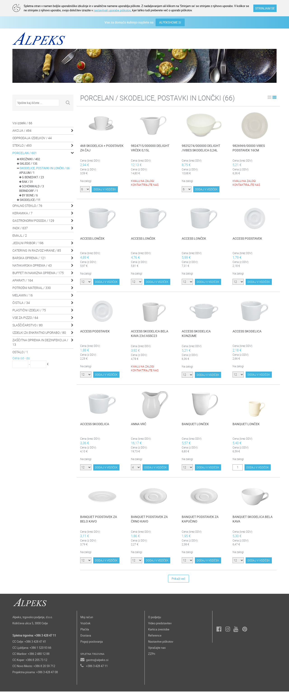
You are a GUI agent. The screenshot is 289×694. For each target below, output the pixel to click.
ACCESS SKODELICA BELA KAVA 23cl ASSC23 (149, 333)
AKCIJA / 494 (21, 130)
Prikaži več (178, 581)
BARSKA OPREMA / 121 (29, 257)
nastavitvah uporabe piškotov (112, 10)
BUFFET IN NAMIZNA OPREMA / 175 (38, 272)
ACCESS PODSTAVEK (247, 238)
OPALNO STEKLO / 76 (27, 205)
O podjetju (154, 620)
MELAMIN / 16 (22, 295)
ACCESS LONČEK (92, 238)
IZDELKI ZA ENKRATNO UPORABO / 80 (39, 332)
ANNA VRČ (138, 424)
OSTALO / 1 (20, 352)
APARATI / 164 (22, 280)
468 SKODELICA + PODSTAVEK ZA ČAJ (102, 147)
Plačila (84, 632)
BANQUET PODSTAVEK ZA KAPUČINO (200, 521)
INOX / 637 (20, 228)
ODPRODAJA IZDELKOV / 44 (32, 138)
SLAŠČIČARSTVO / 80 (27, 325)
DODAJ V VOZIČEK (104, 191)
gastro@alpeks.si (97, 662)
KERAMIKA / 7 (22, 213)
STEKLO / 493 (22, 145)
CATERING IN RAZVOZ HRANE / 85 (36, 250)
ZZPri (151, 656)
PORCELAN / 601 (24, 152)
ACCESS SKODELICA (247, 331)
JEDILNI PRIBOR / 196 (28, 243)
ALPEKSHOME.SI (170, 22)
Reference (154, 638)
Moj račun (86, 620)
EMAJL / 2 (19, 235)
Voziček (85, 626)
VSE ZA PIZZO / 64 (25, 317)
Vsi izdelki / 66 (22, 123)
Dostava (85, 638)
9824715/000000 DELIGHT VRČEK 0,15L (150, 147)
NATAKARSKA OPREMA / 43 (32, 265)
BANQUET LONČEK (195, 424)
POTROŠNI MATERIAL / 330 (31, 287)
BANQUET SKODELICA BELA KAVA (253, 521)
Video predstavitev (160, 626)
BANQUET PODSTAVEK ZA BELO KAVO (98, 521)
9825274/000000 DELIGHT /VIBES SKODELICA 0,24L (201, 147)
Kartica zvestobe (158, 632)
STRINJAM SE (265, 8)
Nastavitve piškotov (160, 644)
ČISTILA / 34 (21, 302)
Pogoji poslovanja (91, 644)
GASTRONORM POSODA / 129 (33, 220)
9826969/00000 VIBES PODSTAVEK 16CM (249, 147)
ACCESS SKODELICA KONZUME (196, 333)
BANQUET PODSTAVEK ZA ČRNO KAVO (149, 521)
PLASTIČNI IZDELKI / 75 (29, 310)
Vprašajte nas (157, 650)
